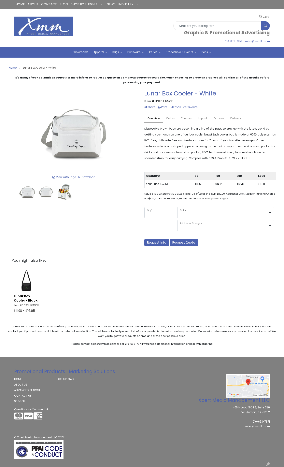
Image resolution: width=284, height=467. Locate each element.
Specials (19, 401)
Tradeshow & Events (181, 52)
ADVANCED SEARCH (27, 390)
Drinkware (135, 52)
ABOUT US (20, 385)
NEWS (111, 4)
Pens (206, 52)
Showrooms (80, 52)
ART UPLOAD (66, 379)
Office (155, 52)
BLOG (64, 4)
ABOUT (33, 4)
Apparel (100, 52)
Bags (117, 52)
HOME (20, 4)
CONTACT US (23, 396)
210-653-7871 (233, 41)
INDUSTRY (125, 4)
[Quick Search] (217, 25)
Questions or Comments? (31, 409)
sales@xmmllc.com (257, 41)
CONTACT (49, 4)
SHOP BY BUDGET (84, 4)
